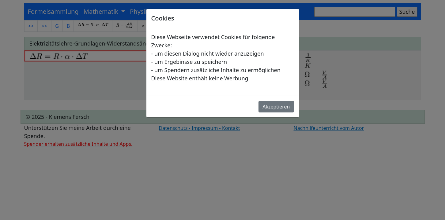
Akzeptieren (276, 106)
